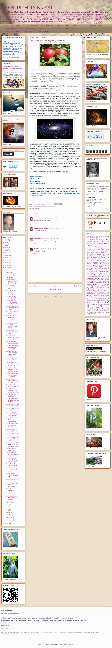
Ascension (92, 239)
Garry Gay (95, 267)
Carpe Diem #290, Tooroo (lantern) (11, 464)
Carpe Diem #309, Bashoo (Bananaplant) (11, 292)
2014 (6, 265)
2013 (6, 267)
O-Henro (101, 279)
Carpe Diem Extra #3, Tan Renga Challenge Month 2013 (12, 318)
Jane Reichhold (99, 272)
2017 (6, 257)
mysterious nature (91, 309)
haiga (88, 302)
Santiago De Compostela (101, 286)
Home (6, 25)
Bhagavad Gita (91, 241)
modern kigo (100, 307)
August (8, 502)
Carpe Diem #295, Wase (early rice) (11, 430)
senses (91, 313)
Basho (101, 239)
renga (107, 312)
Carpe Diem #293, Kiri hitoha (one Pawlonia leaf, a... (13, 439)
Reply (35, 222)
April (7, 512)
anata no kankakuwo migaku (96, 295)
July (7, 505)
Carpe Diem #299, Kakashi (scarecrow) (12, 385)
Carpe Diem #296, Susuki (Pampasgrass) (11, 419)
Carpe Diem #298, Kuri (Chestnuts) (12, 395)
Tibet (104, 290)
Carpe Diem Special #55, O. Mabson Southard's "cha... (12, 485)
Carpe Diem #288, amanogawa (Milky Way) (12, 475)
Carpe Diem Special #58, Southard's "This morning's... (12, 347)
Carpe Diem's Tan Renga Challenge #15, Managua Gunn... (11, 353)
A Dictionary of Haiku (92, 236)
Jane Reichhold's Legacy (95, 273)
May (7, 510)
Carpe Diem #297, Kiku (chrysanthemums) (12, 405)
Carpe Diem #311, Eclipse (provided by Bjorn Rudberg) (12, 281)
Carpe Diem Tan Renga (93, 254)
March (8, 515)
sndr (61, 644)
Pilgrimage (89, 284)
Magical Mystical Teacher (41, 218)
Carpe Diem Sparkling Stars (101, 251)
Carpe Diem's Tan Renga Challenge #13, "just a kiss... (12, 460)
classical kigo (49, 206)
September (9, 277)
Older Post (77, 286)
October (8, 275)
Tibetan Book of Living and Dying (96, 292)
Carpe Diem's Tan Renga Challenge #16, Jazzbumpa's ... (12, 302)
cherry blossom (97, 297)
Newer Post (33, 286)
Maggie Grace (38, 238)
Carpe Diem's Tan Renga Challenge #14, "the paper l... (12, 414)
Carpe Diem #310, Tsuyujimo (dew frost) (11, 287)
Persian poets (102, 282)
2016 (6, 260)
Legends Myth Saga (95, 276)
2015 (6, 262)
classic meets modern (100, 298)
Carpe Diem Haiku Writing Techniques (97, 248)
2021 (6, 247)
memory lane (94, 306)
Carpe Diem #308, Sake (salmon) (11, 297)
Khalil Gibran (99, 275)
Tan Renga (93, 289)
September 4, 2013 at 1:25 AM (57, 218)
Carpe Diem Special (97, 253)
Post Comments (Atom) (59, 296)
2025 (6, 240)
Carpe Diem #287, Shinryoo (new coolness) (11, 497)
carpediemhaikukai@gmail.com (9, 633)
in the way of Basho (103, 304)
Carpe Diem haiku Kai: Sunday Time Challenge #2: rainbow (12, 68)
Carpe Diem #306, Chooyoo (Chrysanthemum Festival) (11, 325)
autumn (36, 206)
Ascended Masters (104, 238)
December (9, 270)
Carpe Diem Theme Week (94, 262)
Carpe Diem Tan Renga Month (97, 256)
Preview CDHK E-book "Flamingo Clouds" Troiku (37, 28)
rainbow (99, 312)
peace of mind (97, 310)
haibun (103, 300)
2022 (6, 245)
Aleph (104, 236)
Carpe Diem (41, 206)
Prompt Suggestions (42, 31)
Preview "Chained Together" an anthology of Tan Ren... (19, 31)
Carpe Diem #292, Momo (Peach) (11, 449)
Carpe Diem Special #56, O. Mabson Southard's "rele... (12, 444)
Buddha (103, 241)
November (9, 272)
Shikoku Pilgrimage (95, 287)
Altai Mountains (91, 238)
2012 (6, 523)
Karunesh (89, 275)
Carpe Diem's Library (48, 25)
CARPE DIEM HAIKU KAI (26, 7)
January (8, 520)
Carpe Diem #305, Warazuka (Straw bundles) (11, 331)
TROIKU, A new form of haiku (12, 28)
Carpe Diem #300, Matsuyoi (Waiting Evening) (12, 380)
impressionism (90, 304)
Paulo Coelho (102, 281)
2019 (6, 252)
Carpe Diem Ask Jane (99, 246)
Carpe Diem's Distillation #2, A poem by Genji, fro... (12, 390)
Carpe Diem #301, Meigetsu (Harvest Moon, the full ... (12, 369)
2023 (6, 242)
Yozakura (106, 293)
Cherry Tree (97, 265)
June (8, 507)
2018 (6, 255)
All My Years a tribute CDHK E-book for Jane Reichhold (87, 25)
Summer (106, 287)
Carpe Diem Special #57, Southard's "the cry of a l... (12, 400)
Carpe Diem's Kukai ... (63, 25)
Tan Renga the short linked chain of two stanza (65, 28)
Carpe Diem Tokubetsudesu (97, 262)
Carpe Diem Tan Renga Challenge (97, 255)
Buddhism (89, 243)
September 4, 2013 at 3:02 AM (50, 238)
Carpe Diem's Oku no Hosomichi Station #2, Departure (12, 375)
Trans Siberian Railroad (93, 293)
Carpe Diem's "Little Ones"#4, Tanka (11, 359)
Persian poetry (90, 282)
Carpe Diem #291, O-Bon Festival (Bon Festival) (12, 454)
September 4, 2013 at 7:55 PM (48, 248)
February (9, 517)
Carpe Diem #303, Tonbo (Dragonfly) (12, 342)
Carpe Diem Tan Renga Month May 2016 (97, 258)
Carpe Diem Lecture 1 (17, 25)
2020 (6, 250)
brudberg (36, 248)
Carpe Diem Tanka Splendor (95, 260)
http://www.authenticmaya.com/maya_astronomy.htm (45, 90)
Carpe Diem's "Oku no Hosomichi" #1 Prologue (12, 425)
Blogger (71, 644)
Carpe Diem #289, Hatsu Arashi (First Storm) (12, 469)
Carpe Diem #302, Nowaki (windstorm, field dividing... (12, 364)
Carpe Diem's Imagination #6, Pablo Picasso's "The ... (11, 491)
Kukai (107, 275)
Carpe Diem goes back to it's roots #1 (12, 409)
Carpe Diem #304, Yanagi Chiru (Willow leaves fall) (12, 337)
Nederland (37, 208)
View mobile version (55, 289)
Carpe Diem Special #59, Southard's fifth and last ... (12, 308)
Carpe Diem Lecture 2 (33, 25)
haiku (54, 206)
